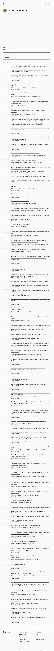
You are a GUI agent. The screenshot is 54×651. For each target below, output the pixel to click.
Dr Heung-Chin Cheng (23, 71)
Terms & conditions (40, 648)
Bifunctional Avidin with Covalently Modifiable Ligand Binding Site (27, 377)
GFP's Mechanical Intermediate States (20, 224)
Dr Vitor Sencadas (23, 124)
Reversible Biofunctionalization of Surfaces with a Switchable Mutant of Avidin (30, 208)
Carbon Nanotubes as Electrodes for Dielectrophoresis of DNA (26, 525)
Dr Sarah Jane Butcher (15, 277)
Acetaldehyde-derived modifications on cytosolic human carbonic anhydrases (29, 343)
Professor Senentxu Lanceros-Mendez (35, 124)
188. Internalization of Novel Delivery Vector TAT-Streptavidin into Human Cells (30, 548)
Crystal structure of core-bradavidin (19, 193)
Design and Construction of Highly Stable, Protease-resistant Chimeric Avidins (30, 582)
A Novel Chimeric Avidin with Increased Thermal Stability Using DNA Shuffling (30, 137)
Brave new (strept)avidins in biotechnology (21, 500)
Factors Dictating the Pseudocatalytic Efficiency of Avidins (25, 541)
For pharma (22, 639)
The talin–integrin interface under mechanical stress (23, 160)
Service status (22, 648)
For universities (22, 636)
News (37, 634)
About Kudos (39, 632)
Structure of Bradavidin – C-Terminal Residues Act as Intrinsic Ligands (28, 267)
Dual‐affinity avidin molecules (18, 564)
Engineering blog (40, 639)
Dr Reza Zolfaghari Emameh (25, 172)
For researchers (23, 632)
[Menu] (48, 3)
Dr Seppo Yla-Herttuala (24, 604)
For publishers (22, 634)
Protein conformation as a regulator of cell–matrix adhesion (25, 153)
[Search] (45, 3)
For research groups (24, 641)
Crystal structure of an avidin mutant (20, 201)
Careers (37, 636)
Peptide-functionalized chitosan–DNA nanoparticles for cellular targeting (28, 249)
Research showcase (24, 644)
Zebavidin (13, 186)
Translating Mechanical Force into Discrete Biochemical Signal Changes (28, 421)
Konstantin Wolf (22, 163)
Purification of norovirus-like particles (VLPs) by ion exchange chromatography (30, 274)
